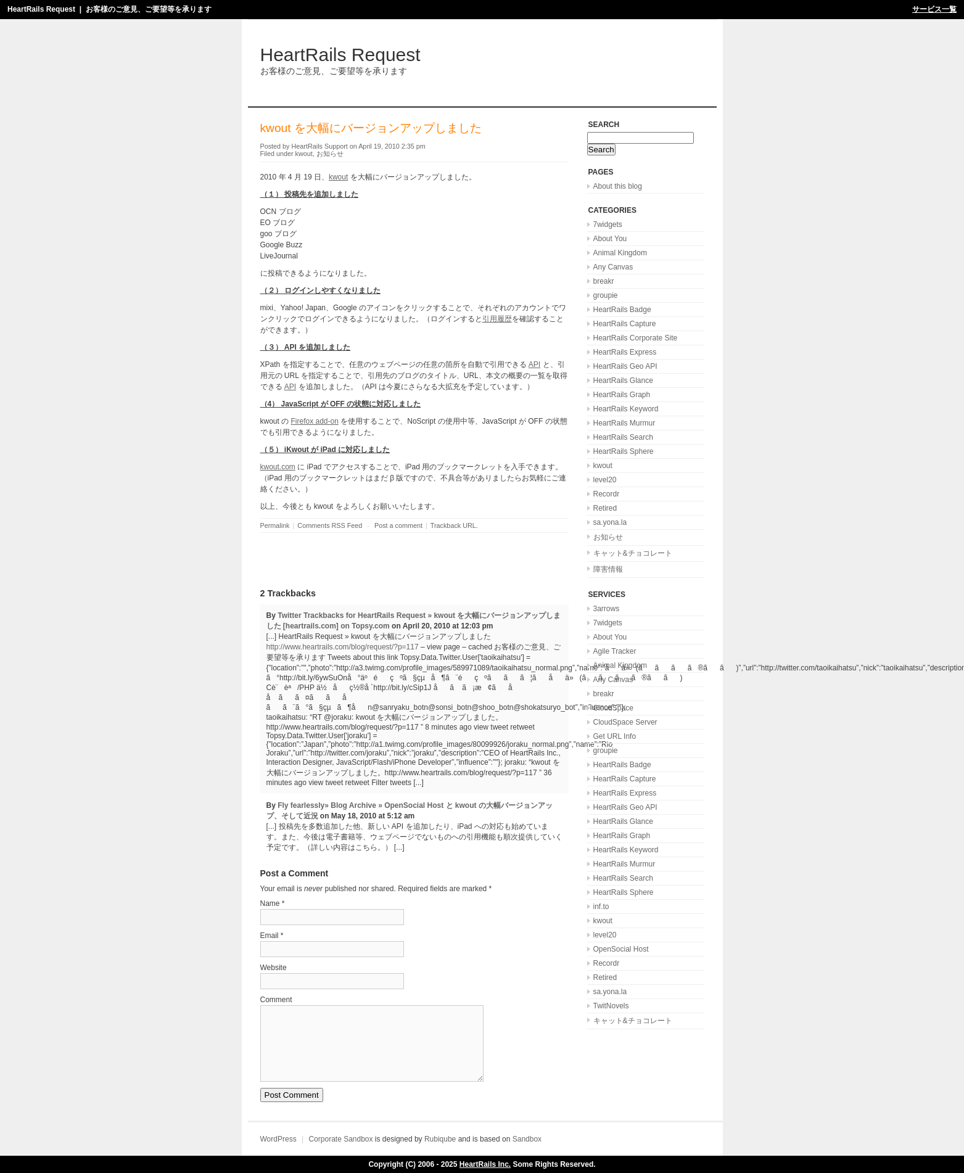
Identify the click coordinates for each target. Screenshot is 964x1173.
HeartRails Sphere (623, 451)
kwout (304, 153)
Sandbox (527, 1139)
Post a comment (398, 525)
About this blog (617, 186)
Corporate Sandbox (340, 1139)
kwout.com (277, 467)
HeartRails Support (320, 146)
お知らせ (330, 153)
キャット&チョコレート (632, 553)
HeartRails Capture (624, 323)
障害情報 (608, 569)
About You (610, 238)
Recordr (606, 494)
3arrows (606, 608)
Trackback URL (453, 525)
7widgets (607, 224)
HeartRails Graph (622, 394)
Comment (276, 999)
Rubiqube (440, 1139)
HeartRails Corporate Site (635, 338)
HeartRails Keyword (626, 409)
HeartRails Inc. (485, 1164)
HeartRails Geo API (625, 366)
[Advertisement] (404, 560)
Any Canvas (613, 267)
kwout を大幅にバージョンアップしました (371, 127)
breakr (603, 281)
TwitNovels (611, 1006)
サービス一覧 (934, 9)
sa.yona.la (610, 522)
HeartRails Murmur (624, 423)
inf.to (601, 906)
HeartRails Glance (623, 380)
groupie (605, 295)
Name (270, 903)
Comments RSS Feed (329, 525)
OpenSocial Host (621, 949)
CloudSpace (613, 708)
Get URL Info (614, 736)
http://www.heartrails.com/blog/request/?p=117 (342, 647)
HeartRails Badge (622, 309)
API (534, 364)
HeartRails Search (623, 437)
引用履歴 (497, 319)
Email (269, 935)
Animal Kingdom (620, 253)
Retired (605, 508)
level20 (605, 479)
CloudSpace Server (625, 722)
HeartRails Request (41, 9)
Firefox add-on (315, 421)
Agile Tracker (614, 651)
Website (273, 967)
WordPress (278, 1139)
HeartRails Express (625, 352)
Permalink (275, 525)
